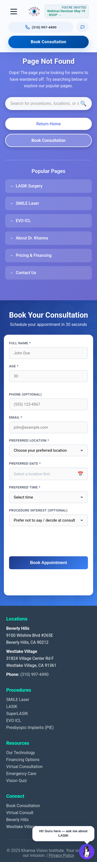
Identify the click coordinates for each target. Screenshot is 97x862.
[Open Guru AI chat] (86, 851)
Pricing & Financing (33, 255)
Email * (15, 417)
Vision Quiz (16, 780)
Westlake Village (21, 826)
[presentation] (48, 541)
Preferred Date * (25, 463)
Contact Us (26, 272)
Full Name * (20, 343)
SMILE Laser (27, 203)
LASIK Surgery (29, 186)
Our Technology (20, 752)
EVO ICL (23, 220)
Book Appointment (48, 562)
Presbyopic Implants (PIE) (30, 727)
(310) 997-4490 (34, 674)
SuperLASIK (17, 713)
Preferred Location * (29, 440)
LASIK (11, 706)
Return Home (48, 123)
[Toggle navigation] (14, 11)
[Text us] (82, 27)
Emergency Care (21, 773)
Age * (13, 366)
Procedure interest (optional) (38, 510)
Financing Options (23, 759)
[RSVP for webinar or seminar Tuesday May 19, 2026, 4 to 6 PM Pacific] (67, 11)
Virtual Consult (19, 812)
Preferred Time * (24, 487)
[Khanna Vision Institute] (34, 11)
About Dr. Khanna (32, 238)
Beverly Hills (17, 819)
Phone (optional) (25, 394)
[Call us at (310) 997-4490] (40, 27)
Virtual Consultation (24, 766)
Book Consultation (48, 41)
